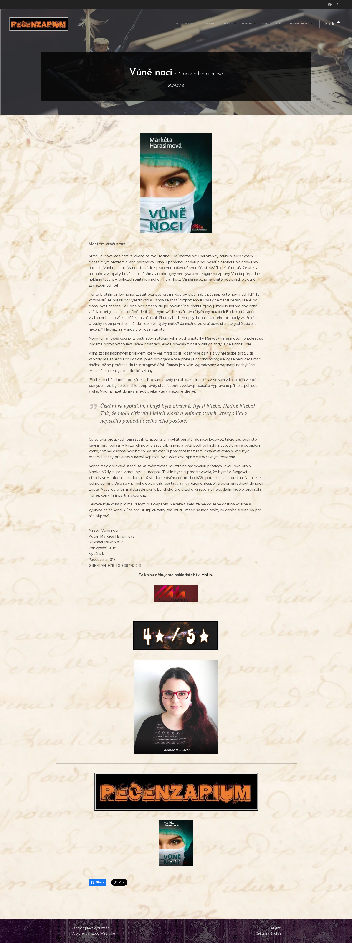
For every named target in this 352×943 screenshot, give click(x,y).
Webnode (107, 933)
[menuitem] (245, 24)
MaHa (206, 574)
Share (97, 882)
